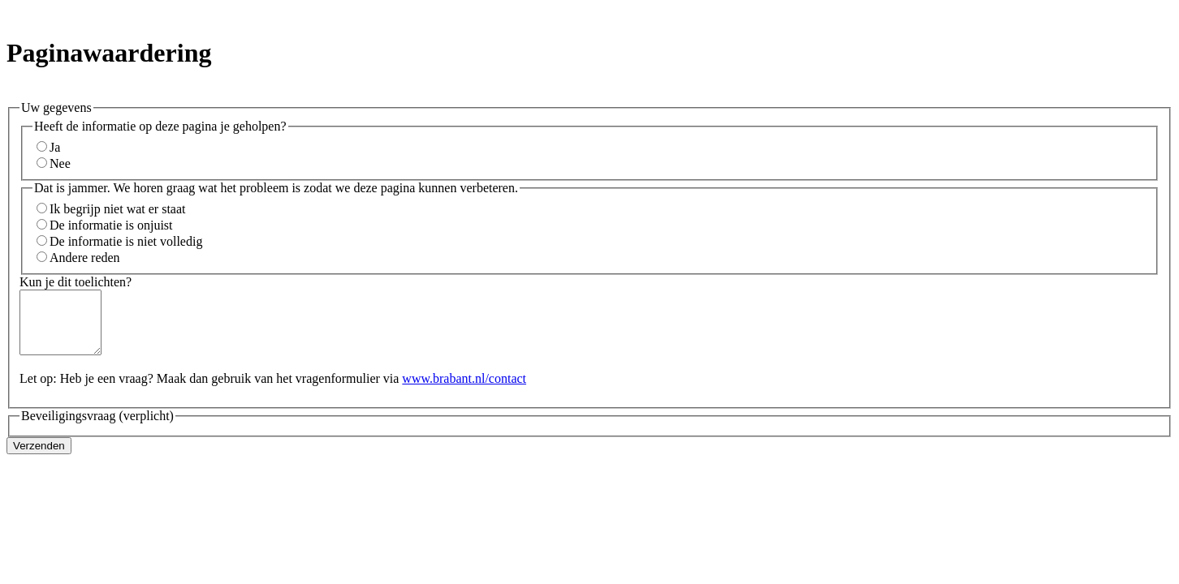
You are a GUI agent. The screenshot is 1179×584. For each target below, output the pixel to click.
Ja (55, 147)
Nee (60, 163)
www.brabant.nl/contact (464, 390)
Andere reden (85, 257)
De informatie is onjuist (111, 225)
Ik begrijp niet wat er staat (118, 209)
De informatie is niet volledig (126, 241)
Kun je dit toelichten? (75, 282)
